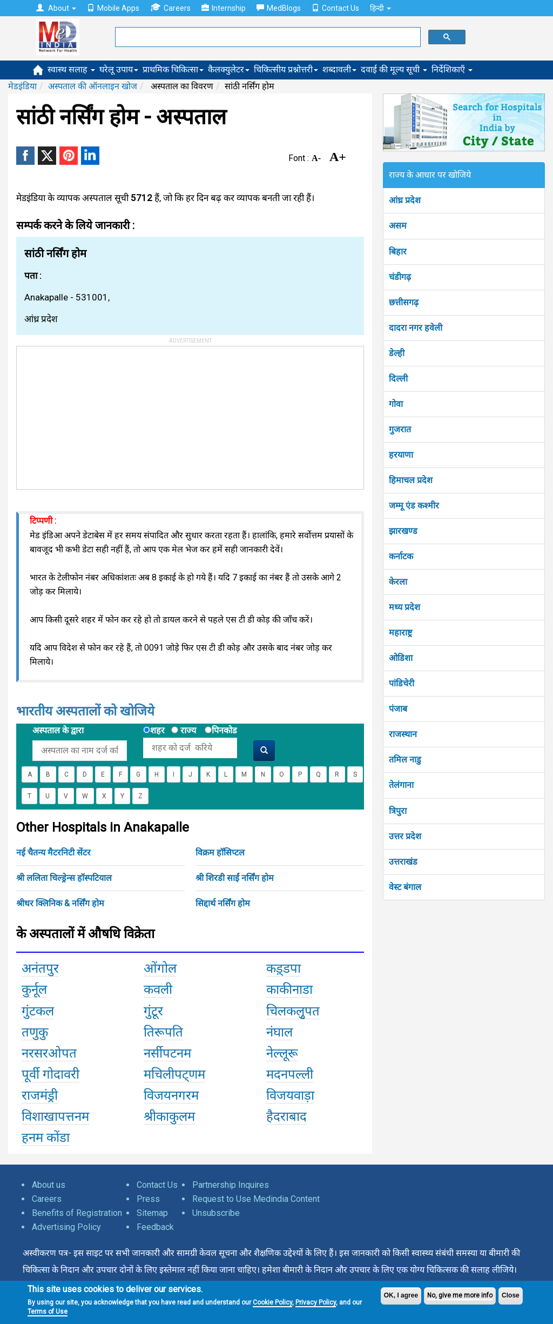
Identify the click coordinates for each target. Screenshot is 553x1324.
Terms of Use (48, 1311)
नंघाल (279, 1032)
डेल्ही (396, 353)
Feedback (155, 1227)
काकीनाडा (289, 989)
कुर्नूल (34, 989)
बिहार (398, 251)
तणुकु (35, 1032)
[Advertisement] (98, 414)
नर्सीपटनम (167, 1053)
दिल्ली (398, 378)
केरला (398, 582)
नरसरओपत (49, 1053)
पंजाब (398, 709)
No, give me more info (460, 1295)
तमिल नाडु (405, 759)
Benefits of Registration (77, 1213)
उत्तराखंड (403, 862)
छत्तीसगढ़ (404, 302)
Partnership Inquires (230, 1185)
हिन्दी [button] (380, 8)
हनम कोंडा (46, 1137)
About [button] (56, 8)
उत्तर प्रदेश (405, 836)
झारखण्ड (403, 531)
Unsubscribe (216, 1213)
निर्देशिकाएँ (452, 69)
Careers (170, 7)
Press (148, 1199)
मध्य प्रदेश (404, 607)
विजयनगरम (171, 1095)
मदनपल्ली (289, 1074)
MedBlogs (279, 8)
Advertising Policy (66, 1227)
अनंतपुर (40, 968)
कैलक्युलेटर (228, 69)
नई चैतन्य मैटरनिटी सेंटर (53, 852)
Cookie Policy (272, 1302)
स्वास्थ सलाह (71, 69)
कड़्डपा (283, 968)
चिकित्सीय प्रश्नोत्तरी (286, 69)
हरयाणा (401, 455)
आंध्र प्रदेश (405, 200)
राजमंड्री (40, 1095)
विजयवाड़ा (290, 1095)
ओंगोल (160, 968)
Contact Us (335, 8)
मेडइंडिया (22, 86)
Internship (223, 8)
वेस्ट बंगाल (405, 887)
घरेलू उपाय (118, 69)
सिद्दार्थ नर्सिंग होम (222, 903)
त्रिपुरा (398, 811)
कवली (158, 989)
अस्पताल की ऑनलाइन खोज (92, 86)
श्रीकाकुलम (169, 1116)
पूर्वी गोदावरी (50, 1074)
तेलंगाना (401, 785)
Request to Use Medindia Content (256, 1199)
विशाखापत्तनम (55, 1116)
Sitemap (152, 1213)
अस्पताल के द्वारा (58, 730)
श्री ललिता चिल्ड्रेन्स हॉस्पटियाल (64, 878)
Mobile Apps (113, 8)
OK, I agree (401, 1295)
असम (398, 225)
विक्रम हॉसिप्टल (220, 852)
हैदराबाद (286, 1116)
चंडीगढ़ (400, 277)
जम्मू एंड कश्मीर (414, 505)
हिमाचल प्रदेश (411, 480)
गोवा (396, 404)
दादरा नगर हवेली (415, 328)
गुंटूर (153, 1011)
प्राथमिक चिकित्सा (173, 69)
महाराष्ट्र (400, 632)
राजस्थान (403, 734)
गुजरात (400, 429)
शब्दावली (339, 69)
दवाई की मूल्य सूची (394, 69)
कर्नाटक (401, 556)
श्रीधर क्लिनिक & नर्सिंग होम (60, 903)
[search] (266, 37)
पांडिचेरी (401, 683)
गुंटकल (38, 1011)
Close (511, 1295)
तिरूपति (163, 1032)
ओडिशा (401, 658)
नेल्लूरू (282, 1053)
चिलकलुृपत (293, 1011)
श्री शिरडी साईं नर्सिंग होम (234, 878)
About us (48, 1185)
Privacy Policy (315, 1302)
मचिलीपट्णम (174, 1074)
